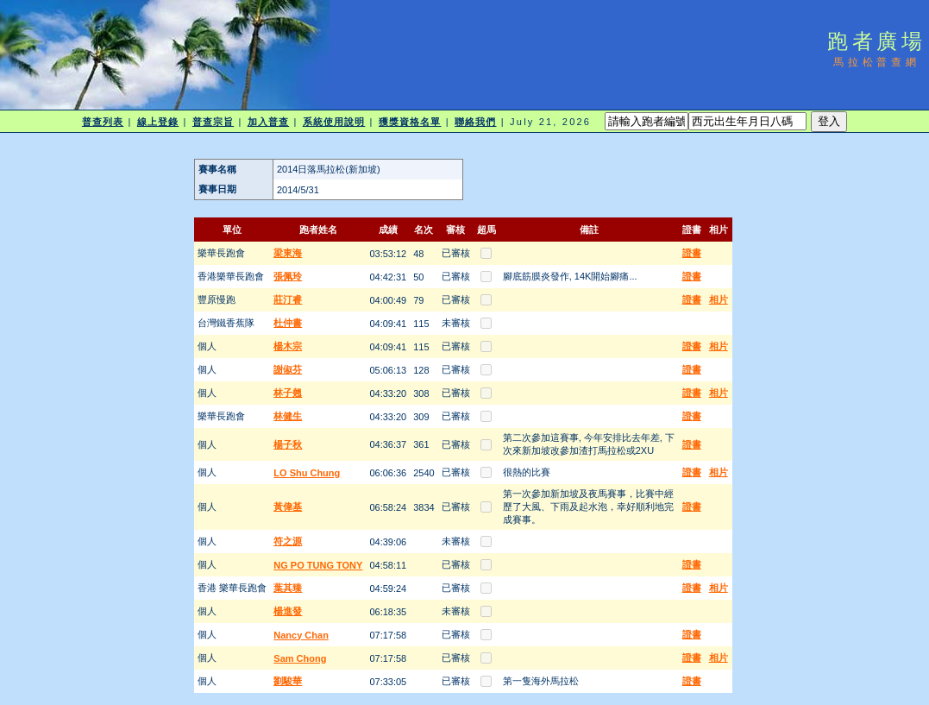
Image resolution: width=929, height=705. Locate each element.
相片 (718, 299)
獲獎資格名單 (410, 121)
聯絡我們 (475, 121)
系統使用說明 (334, 121)
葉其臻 (287, 587)
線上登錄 (158, 121)
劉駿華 (287, 681)
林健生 (287, 416)
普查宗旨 (213, 121)
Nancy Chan (301, 635)
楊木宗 (287, 346)
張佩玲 (287, 276)
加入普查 (268, 121)
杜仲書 (287, 323)
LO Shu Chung (306, 473)
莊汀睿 (287, 299)
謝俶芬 (287, 369)
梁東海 (287, 253)
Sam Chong (299, 658)
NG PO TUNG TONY (317, 565)
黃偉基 (287, 506)
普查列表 (102, 121)
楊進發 (287, 611)
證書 (691, 253)
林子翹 (287, 392)
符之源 (287, 541)
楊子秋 (287, 444)
